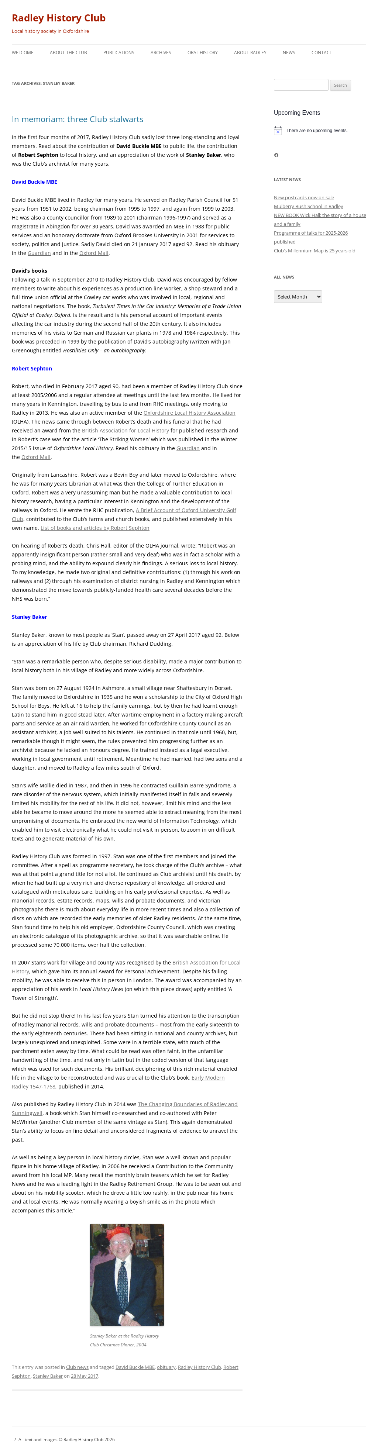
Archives (161, 52)
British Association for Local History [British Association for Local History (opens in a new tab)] (125, 430)
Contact (322, 52)
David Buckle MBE (135, 1367)
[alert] (320, 130)
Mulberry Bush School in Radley (308, 206)
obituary (166, 1367)
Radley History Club (59, 17)
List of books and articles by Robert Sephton (95, 527)
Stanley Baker (48, 1376)
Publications (118, 52)
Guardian (39, 252)
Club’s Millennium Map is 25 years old (314, 250)
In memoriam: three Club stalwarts (77, 118)
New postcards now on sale (304, 197)
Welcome (23, 52)
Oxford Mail (94, 252)
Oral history (203, 52)
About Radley (250, 52)
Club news (77, 1367)
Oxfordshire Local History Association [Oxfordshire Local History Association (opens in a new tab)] (190, 412)
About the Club (68, 52)
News (289, 52)
